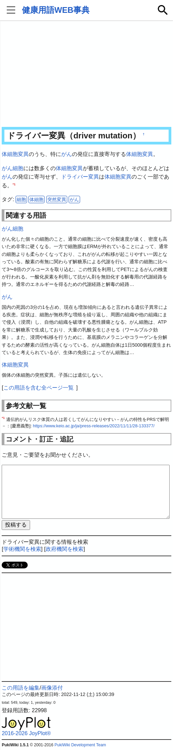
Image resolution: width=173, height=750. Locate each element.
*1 (14, 184)
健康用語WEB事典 (56, 10)
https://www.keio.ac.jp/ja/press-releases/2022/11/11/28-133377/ (93, 425)
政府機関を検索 (64, 549)
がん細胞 (12, 168)
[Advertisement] (86, 74)
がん (66, 154)
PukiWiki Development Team (80, 745)
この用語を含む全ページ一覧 (38, 388)
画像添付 (52, 688)
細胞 (21, 199)
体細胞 (36, 199)
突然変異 (56, 199)
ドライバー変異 (80, 177)
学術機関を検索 (22, 549)
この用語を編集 (21, 688)
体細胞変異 (15, 154)
